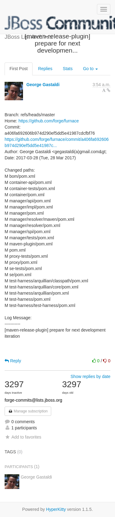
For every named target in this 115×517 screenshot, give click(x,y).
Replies (45, 68)
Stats (68, 68)
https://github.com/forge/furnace (48, 120)
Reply (13, 360)
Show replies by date (90, 376)
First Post (19, 68)
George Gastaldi (42, 84)
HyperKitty (56, 509)
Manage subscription (28, 411)
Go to (90, 68)
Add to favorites (23, 437)
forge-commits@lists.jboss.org (33, 400)
